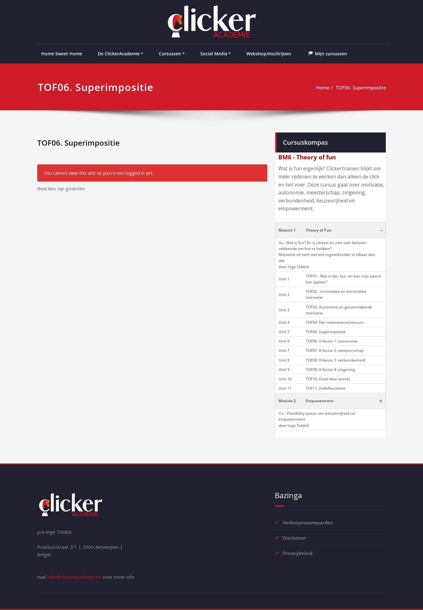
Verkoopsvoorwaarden (308, 522)
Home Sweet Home (61, 54)
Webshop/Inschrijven (268, 54)
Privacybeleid (297, 553)
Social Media (213, 54)
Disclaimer (294, 538)
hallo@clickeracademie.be (74, 577)
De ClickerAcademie (119, 54)
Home (323, 87)
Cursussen (170, 54)
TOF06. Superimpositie (361, 87)
